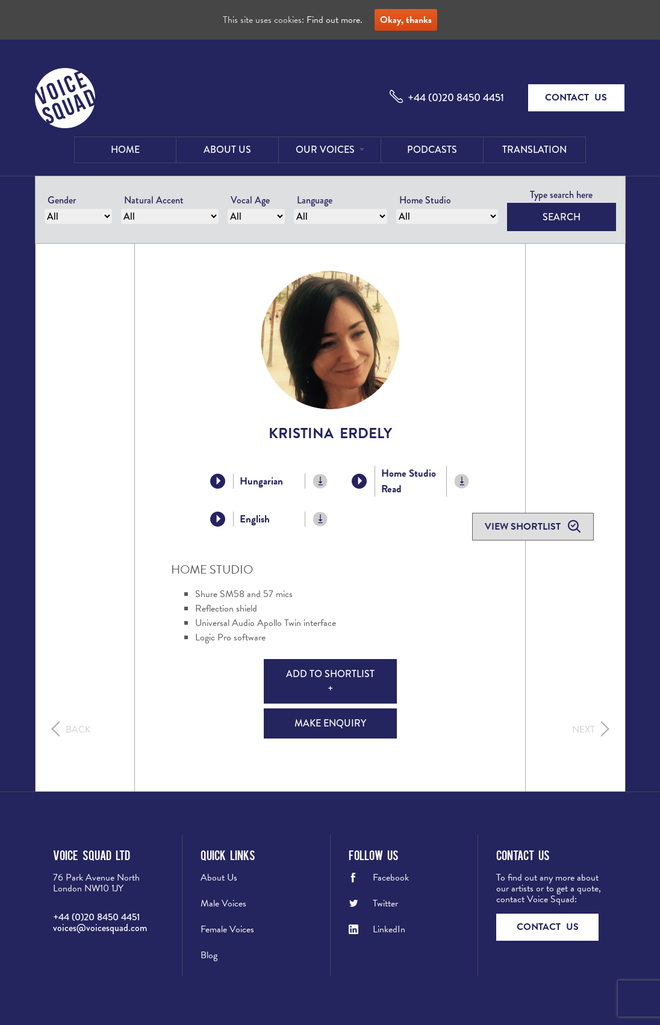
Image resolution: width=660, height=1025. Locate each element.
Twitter (385, 903)
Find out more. (335, 20)
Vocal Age (250, 200)
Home (125, 149)
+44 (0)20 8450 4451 (456, 97)
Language (314, 200)
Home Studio (425, 200)
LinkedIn (389, 929)
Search (562, 217)
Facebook (391, 877)
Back (78, 729)
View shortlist (524, 526)
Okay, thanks (406, 20)
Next (583, 729)
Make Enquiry (330, 723)
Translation (534, 149)
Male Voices (223, 903)
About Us (227, 149)
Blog (209, 955)
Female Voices (227, 929)
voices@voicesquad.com (100, 928)
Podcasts (432, 149)
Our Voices (325, 149)
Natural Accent (154, 200)
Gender (62, 200)
